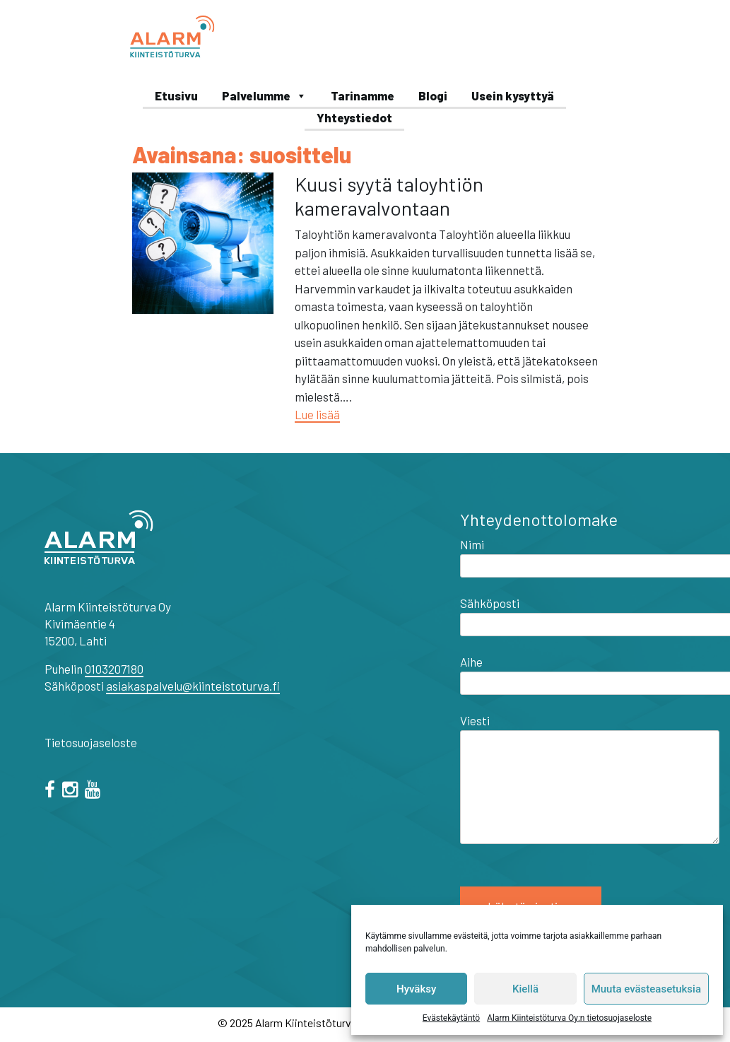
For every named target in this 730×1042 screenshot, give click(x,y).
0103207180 (114, 669)
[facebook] (52, 791)
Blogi (432, 95)
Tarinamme (362, 95)
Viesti (589, 779)
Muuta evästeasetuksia (646, 989)
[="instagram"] (72, 791)
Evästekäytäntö (451, 1018)
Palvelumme (264, 95)
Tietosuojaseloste (91, 742)
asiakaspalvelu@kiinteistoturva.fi (193, 686)
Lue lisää (317, 414)
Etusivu (176, 95)
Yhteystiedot (354, 117)
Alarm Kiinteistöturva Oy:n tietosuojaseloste (569, 1018)
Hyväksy (416, 989)
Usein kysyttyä (512, 95)
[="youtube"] (95, 791)
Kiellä (525, 989)
